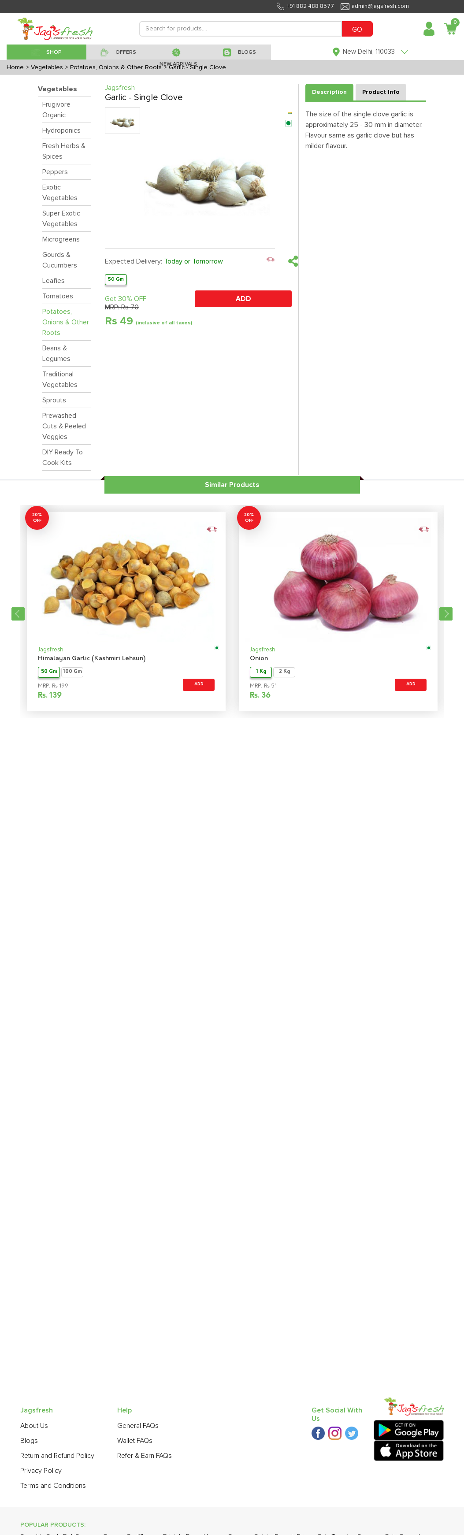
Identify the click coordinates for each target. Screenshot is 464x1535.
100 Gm (72, 671)
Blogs (29, 1440)
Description (329, 92)
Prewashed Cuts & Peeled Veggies (64, 426)
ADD (243, 298)
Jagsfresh (50, 650)
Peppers (55, 171)
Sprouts (54, 400)
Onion (259, 658)
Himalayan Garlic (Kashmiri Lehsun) (91, 658)
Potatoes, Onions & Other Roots (65, 322)
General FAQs (138, 1425)
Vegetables (57, 89)
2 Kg (284, 671)
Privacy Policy (41, 1470)
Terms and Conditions (53, 1485)
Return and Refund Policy (57, 1455)
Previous (18, 614)
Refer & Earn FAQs (144, 1455)
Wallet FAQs (134, 1440)
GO (357, 29)
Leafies (53, 280)
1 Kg (261, 671)
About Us (34, 1425)
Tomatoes (57, 296)
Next (446, 614)
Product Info (381, 92)
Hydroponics (61, 130)
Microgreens (61, 239)
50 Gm (116, 279)
